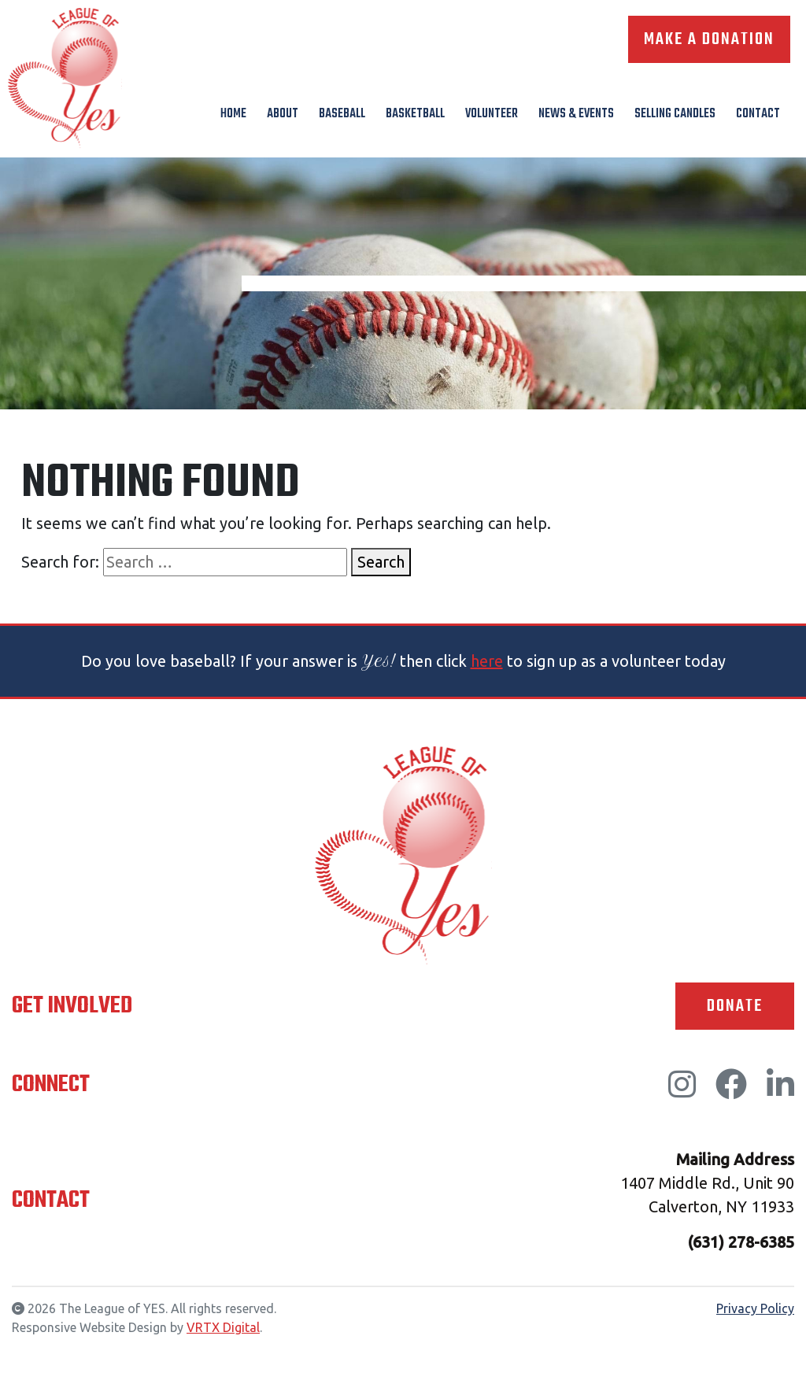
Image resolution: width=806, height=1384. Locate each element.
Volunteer (491, 114)
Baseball (342, 114)
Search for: (60, 562)
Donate (735, 1006)
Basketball (415, 114)
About (282, 114)
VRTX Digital (223, 1327)
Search (381, 562)
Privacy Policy (755, 1308)
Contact (758, 114)
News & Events (576, 114)
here (487, 661)
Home (233, 114)
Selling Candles (674, 114)
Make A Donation (709, 39)
